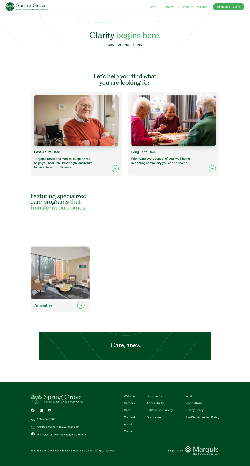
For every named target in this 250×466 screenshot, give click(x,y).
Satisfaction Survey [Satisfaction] (160, 410)
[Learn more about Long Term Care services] (173, 133)
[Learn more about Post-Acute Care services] (76, 134)
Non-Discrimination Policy (202, 417)
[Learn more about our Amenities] (60, 279)
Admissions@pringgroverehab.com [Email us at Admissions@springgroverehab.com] (55, 427)
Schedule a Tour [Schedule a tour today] (229, 6)
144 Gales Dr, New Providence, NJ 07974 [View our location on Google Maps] (58, 434)
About (128, 424)
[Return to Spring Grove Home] (78, 398)
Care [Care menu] (154, 7)
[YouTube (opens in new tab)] (50, 410)
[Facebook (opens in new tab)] (33, 410)
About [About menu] (187, 7)
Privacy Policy (194, 410)
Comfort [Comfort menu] (170, 7)
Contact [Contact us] (202, 6)
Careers (129, 403)
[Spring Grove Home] (27, 6)
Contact (129, 431)
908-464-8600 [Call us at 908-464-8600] (43, 419)
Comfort (129, 417)
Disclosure (154, 417)
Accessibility (155, 403)
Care (127, 410)
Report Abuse (194, 403)
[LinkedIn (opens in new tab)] (41, 410)
